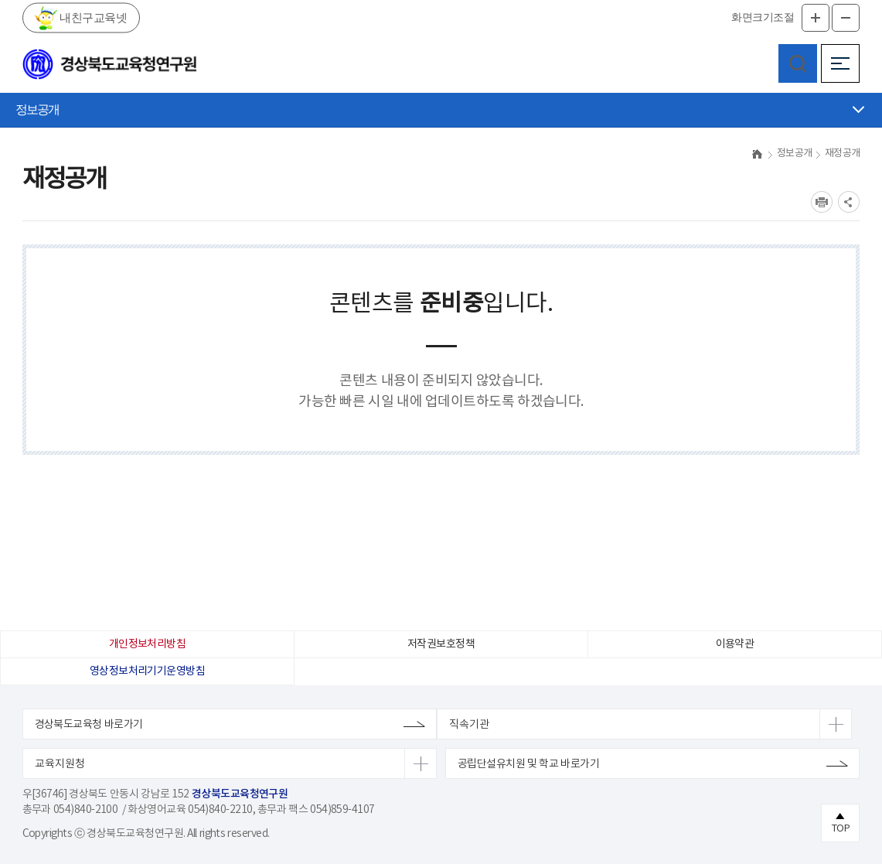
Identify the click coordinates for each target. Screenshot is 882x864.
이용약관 (735, 644)
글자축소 (846, 18)
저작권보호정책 (441, 644)
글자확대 (815, 18)
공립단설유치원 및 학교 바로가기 (528, 764)
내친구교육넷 (92, 17)
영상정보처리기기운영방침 (147, 671)
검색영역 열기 (797, 63)
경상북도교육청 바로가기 (89, 725)
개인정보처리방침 (147, 644)
